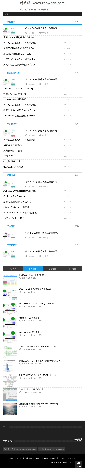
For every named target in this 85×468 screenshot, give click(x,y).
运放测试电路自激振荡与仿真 (17, 54)
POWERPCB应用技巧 (13, 218)
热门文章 (72, 269)
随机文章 (52, 269)
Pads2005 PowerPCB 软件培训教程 (20, 212)
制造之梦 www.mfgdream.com (51, 449)
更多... (77, 21)
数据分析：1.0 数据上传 (14, 94)
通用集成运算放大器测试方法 (17, 202)
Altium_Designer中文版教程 (16, 207)
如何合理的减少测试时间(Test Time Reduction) (25, 59)
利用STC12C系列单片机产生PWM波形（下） (24, 37)
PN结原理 (8, 156)
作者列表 (12, 269)
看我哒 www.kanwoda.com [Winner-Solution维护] (42, 458)
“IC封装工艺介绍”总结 (13, 167)
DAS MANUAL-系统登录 (14, 99)
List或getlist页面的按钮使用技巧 (32, 275)
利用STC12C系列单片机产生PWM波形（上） (24, 48)
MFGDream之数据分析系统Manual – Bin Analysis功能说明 (31, 116)
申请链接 (78, 439)
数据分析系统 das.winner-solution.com (20, 449)
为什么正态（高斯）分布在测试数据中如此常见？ (26, 43)
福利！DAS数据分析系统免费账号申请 (43, 28)
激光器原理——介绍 (13, 150)
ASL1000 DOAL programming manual (21, 191)
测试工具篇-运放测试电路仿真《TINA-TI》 (23, 64)
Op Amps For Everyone (14, 196)
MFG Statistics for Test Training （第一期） (23, 88)
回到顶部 (78, 464)
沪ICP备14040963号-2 (59, 463)
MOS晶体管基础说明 (13, 145)
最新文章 (32, 269)
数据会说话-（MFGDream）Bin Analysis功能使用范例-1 (29, 110)
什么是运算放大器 (11, 161)
